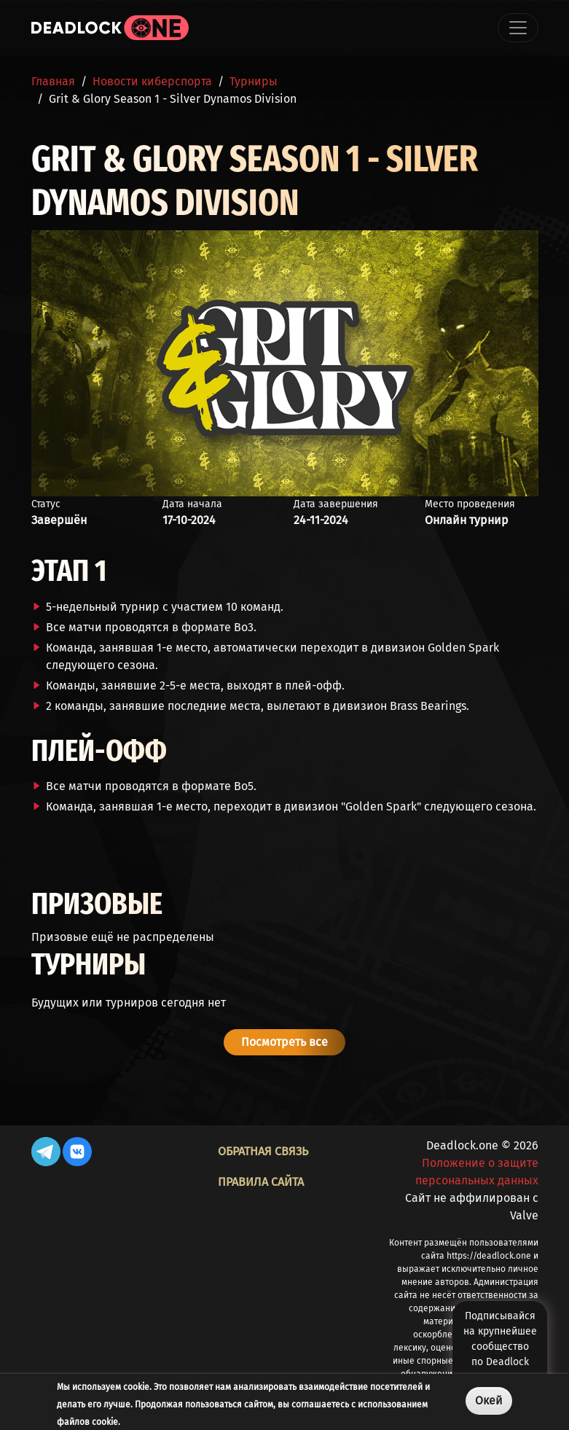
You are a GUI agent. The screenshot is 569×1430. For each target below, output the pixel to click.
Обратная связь (263, 1151)
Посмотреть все (284, 1042)
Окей (489, 1400)
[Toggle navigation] (518, 27)
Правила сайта (261, 1182)
